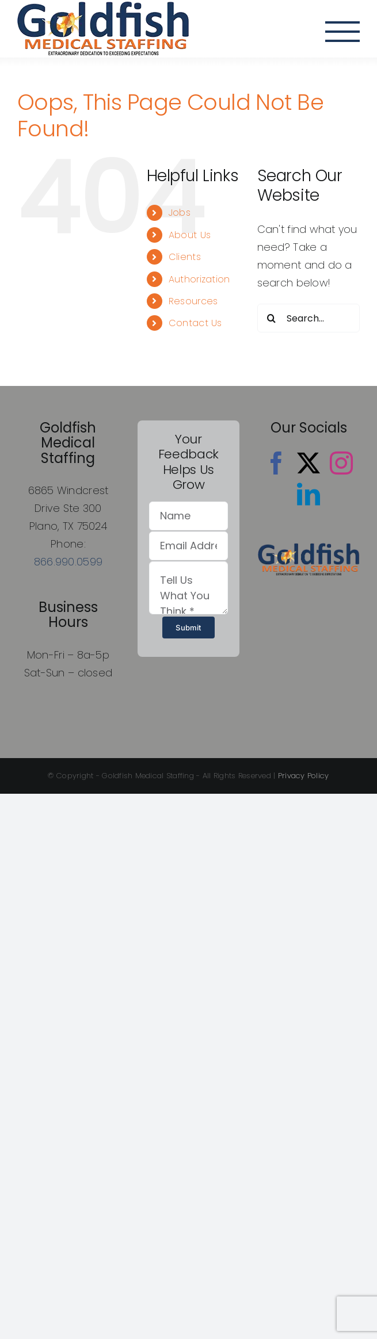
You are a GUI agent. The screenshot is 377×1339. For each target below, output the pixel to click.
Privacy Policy (303, 775)
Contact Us (195, 323)
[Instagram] (341, 463)
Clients (185, 256)
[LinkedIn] (308, 494)
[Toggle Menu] (342, 31)
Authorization (199, 279)
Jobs (180, 212)
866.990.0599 (68, 561)
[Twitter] (308, 463)
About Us (190, 235)
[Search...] (308, 318)
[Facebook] (276, 463)
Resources (193, 301)
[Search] (271, 318)
